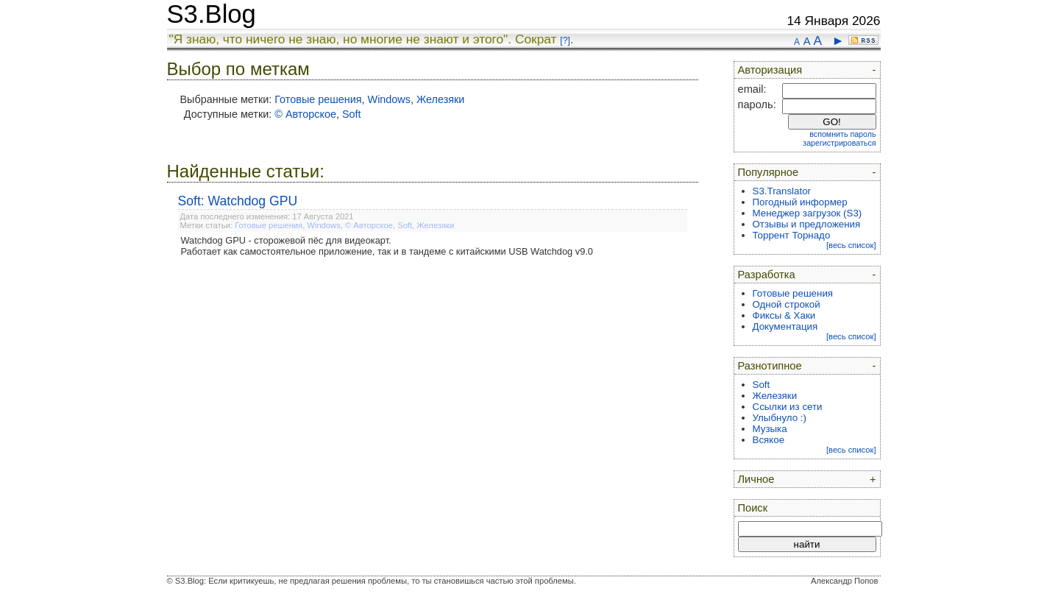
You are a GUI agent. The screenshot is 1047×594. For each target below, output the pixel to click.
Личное (756, 479)
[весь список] (851, 245)
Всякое (769, 439)
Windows (389, 99)
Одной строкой (786, 304)
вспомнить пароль (842, 134)
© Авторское (305, 114)
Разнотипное (770, 366)
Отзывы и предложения (807, 224)
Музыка (770, 428)
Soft (351, 114)
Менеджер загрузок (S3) (807, 213)
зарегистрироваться (839, 142)
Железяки (440, 99)
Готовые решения (317, 99)
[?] (564, 40)
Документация (785, 326)
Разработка (766, 274)
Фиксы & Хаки (784, 315)
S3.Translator (782, 191)
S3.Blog (211, 14)
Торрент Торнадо (792, 235)
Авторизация (770, 70)
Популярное (768, 172)
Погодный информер (800, 202)
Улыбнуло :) (779, 417)
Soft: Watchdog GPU (238, 201)
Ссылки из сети (788, 406)
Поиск (753, 508)
